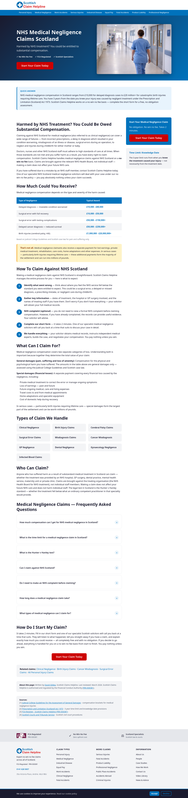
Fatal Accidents (122, 12)
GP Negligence (26, 447)
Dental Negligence (64, 447)
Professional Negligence (159, 12)
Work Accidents (60, 12)
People (139, 758)
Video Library (141, 776)
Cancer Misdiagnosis (101, 437)
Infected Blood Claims (30, 457)
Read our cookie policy (67, 793)
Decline (166, 794)
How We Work (142, 767)
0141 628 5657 (23, 769)
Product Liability (139, 12)
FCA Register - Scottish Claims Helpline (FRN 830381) (45, 711)
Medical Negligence (43, 12)
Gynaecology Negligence (104, 447)
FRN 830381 (88, 688)
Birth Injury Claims (65, 427)
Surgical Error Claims (30, 437)
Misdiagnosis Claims (65, 437)
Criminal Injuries (103, 780)
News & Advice (142, 780)
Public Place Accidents (105, 771)
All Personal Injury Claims (41, 672)
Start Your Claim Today (34, 65)
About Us (140, 754)
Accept (154, 794)
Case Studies (141, 763)
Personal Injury (25, 12)
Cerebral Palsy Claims (102, 427)
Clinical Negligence (29, 427)
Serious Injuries (77, 12)
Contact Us (140, 771)
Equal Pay (109, 12)
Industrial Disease (94, 12)
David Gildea (50, 685)
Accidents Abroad (103, 776)
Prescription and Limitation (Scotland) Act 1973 (42, 708)
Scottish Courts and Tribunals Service (38, 715)
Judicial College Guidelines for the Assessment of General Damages (51, 702)
